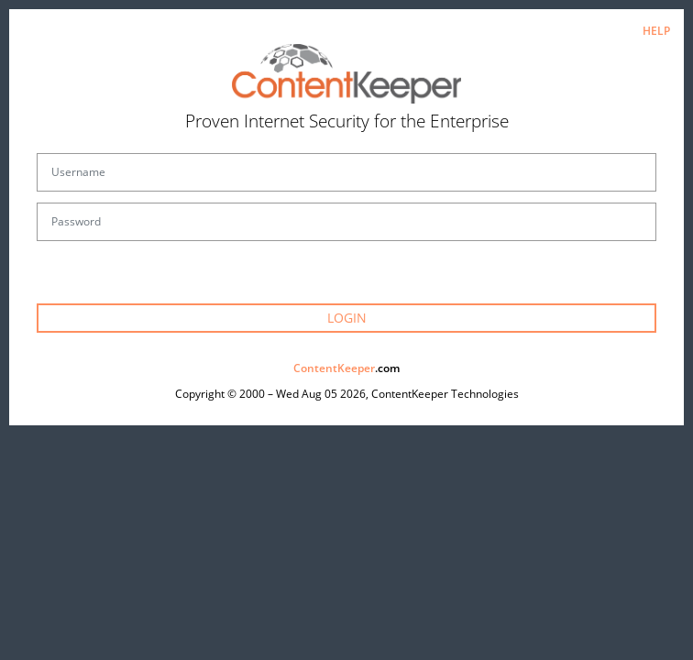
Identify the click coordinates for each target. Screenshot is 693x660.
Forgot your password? (347, 281)
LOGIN (347, 317)
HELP (656, 30)
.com (346, 368)
